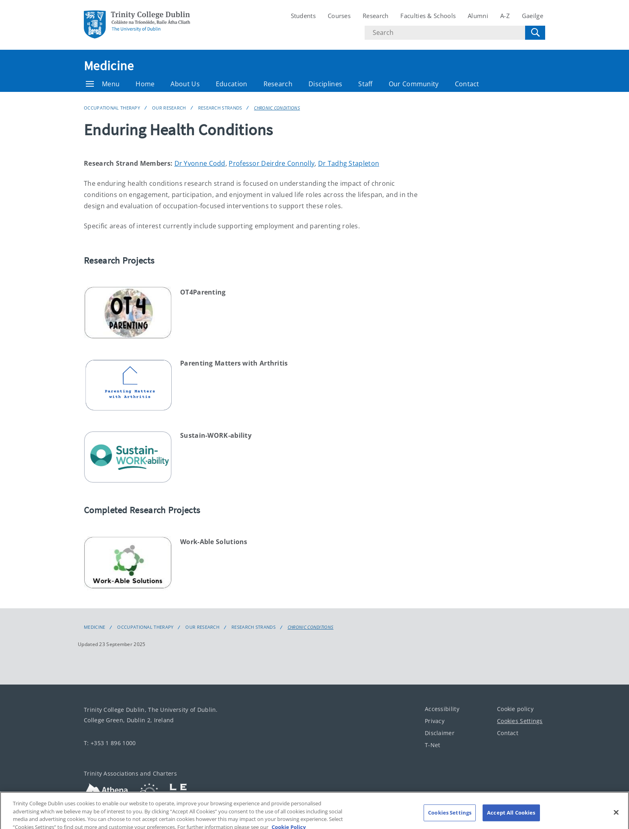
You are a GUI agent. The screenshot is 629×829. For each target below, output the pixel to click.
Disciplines (325, 83)
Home (145, 83)
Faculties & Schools (428, 16)
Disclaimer (440, 733)
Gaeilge (532, 16)
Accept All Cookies (511, 818)
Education (232, 83)
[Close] (616, 818)
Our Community (414, 83)
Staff (365, 83)
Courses (339, 16)
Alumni (478, 16)
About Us (184, 83)
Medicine (109, 66)
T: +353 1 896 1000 (110, 743)
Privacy (434, 721)
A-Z (505, 16)
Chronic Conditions (277, 108)
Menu (103, 83)
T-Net (432, 745)
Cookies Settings (520, 721)
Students (303, 16)
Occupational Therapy (112, 108)
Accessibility (442, 709)
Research (375, 16)
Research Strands (220, 108)
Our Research (169, 108)
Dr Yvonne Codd (199, 163)
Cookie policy (515, 709)
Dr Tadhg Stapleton (348, 163)
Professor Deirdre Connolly (271, 163)
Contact (467, 83)
